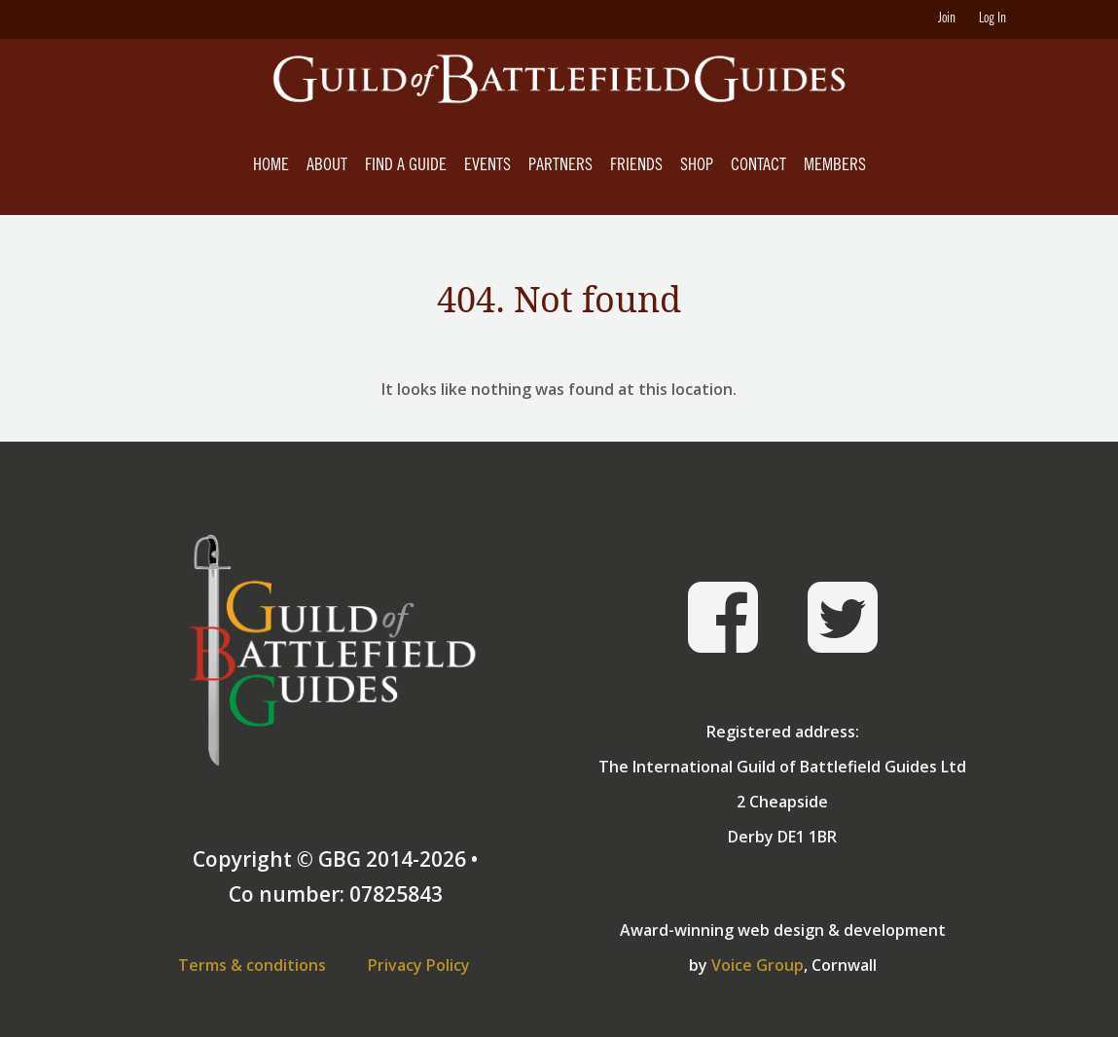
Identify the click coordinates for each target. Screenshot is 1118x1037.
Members (835, 166)
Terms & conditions (252, 965)
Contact (758, 166)
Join (947, 19)
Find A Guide (406, 166)
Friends (636, 166)
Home (271, 166)
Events (487, 166)
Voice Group (757, 965)
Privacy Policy (419, 965)
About (327, 166)
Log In (992, 19)
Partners (560, 166)
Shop (696, 166)
